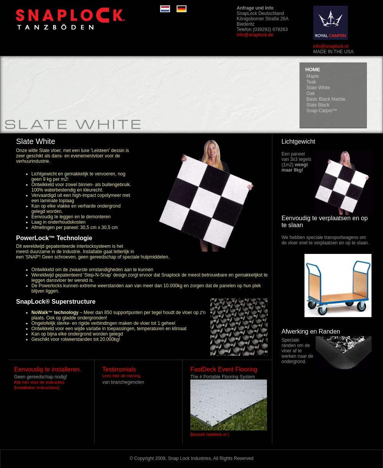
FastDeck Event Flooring (223, 369)
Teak (311, 82)
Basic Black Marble (325, 99)
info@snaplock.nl (331, 46)
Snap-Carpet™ (321, 110)
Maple (312, 76)
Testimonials (119, 369)
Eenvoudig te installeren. (47, 369)
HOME (312, 69)
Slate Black (317, 105)
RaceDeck (83, 19)
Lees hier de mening (121, 375)
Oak (310, 93)
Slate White (318, 87)
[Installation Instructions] (36, 387)
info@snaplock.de (255, 35)
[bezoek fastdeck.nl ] (209, 434)
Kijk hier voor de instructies (39, 382)
